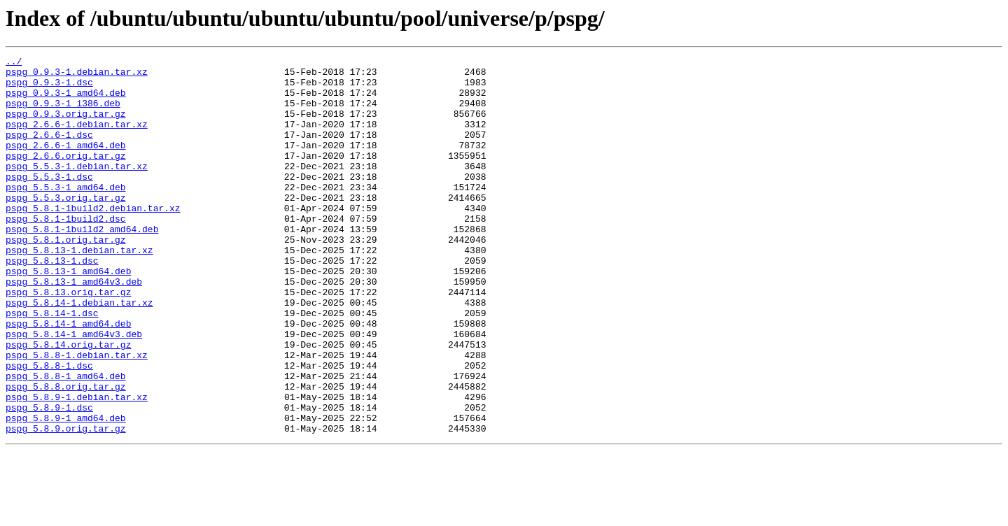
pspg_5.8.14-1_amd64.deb (68, 377)
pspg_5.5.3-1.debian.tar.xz (77, 189)
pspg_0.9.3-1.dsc (49, 88)
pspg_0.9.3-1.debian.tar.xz (77, 75)
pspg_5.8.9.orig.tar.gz (66, 503)
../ (14, 63)
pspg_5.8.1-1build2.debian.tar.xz (93, 239)
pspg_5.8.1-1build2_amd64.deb (82, 264)
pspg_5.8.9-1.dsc (49, 478)
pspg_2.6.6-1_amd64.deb (66, 163)
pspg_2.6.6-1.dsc (49, 151)
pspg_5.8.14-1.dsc (52, 365)
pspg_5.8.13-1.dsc (52, 302)
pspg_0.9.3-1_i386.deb (63, 113)
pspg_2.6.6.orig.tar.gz (66, 176)
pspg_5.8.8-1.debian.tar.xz (77, 415)
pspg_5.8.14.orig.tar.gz (68, 403)
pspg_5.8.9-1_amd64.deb (66, 491)
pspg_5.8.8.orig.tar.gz (66, 453)
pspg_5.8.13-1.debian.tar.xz (79, 289)
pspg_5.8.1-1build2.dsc (66, 252)
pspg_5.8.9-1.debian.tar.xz (77, 466)
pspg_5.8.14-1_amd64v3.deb (74, 390)
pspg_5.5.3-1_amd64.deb (66, 214)
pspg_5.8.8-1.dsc (49, 428)
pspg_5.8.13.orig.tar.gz (68, 340)
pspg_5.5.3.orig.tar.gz (66, 226)
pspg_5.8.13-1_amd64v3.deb (74, 327)
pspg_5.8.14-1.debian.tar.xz (79, 352)
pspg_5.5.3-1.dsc (49, 201)
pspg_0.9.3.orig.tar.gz (66, 126)
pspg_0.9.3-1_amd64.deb (66, 100)
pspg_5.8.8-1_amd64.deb (66, 440)
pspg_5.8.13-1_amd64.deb (68, 314)
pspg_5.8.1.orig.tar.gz (66, 277)
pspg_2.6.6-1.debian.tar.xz (77, 138)
